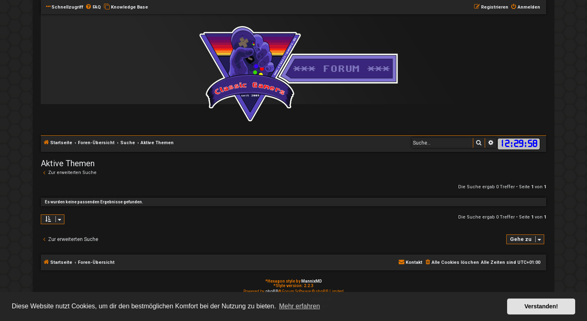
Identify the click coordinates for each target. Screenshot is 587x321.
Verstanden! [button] (541, 306)
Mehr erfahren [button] (299, 306)
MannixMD (311, 281)
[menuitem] (93, 7)
